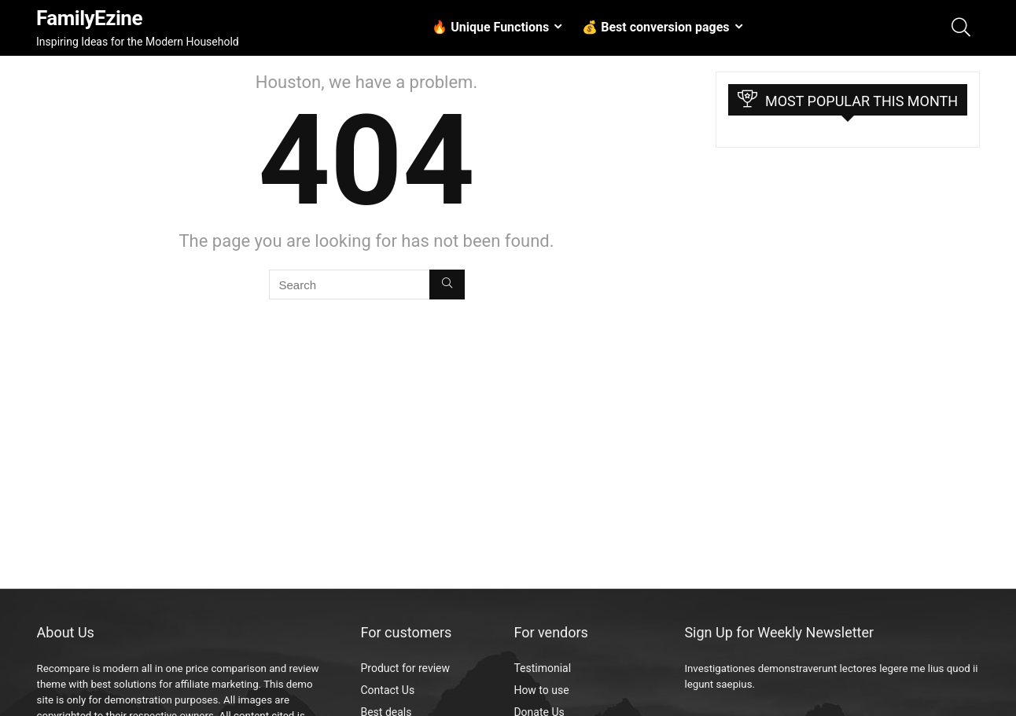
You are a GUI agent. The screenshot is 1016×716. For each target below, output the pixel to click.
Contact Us (387, 690)
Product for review (405, 668)
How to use (541, 690)
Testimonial (542, 668)
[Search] (447, 284)
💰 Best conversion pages (655, 27)
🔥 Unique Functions (490, 27)
